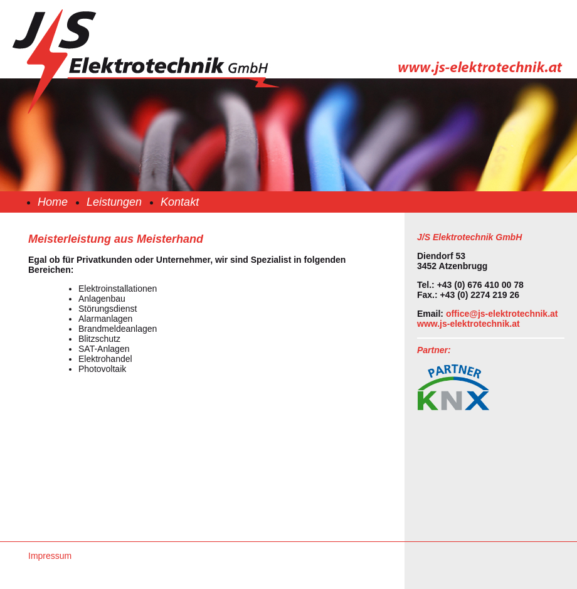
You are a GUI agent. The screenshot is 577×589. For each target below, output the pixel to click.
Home (53, 202)
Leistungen (114, 202)
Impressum (49, 556)
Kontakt (180, 202)
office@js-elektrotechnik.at (502, 314)
